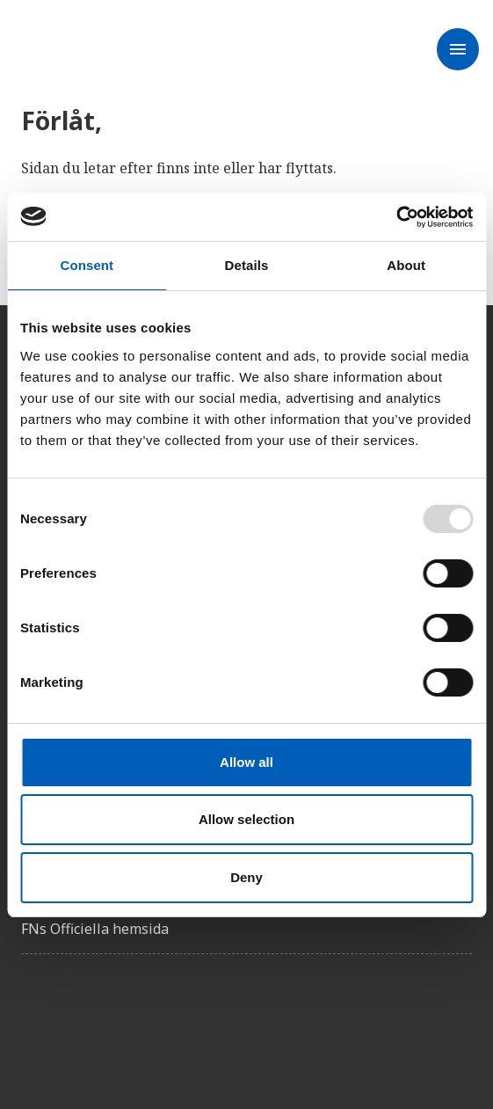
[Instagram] (134, 1017)
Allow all (246, 762)
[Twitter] (84, 1017)
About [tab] (406, 265)
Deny (246, 877)
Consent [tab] (86, 265)
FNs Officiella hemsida (95, 928)
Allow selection (246, 819)
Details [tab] (247, 265)
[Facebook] (35, 1017)
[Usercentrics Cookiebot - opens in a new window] (396, 217)
